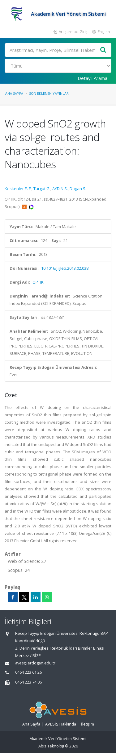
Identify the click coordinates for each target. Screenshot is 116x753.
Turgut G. (41, 188)
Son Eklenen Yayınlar (49, 93)
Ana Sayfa (14, 93)
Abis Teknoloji (51, 746)
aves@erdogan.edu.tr (35, 663)
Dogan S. (78, 188)
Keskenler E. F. (18, 188)
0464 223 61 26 (28, 672)
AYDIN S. (60, 188)
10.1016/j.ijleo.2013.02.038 (64, 268)
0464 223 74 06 (28, 682)
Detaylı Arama (92, 78)
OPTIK (38, 282)
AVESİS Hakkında (60, 724)
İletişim (87, 724)
